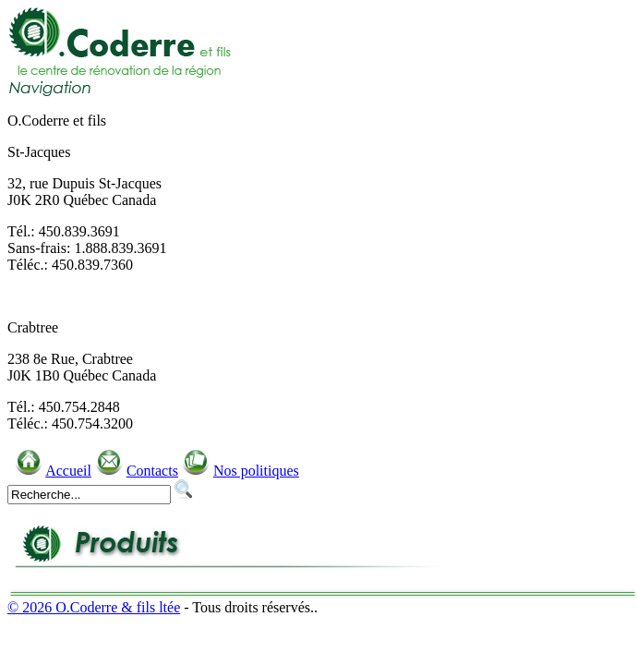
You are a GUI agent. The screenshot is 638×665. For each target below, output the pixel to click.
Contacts (152, 470)
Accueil (68, 470)
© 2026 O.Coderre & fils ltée (93, 607)
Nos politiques (256, 470)
